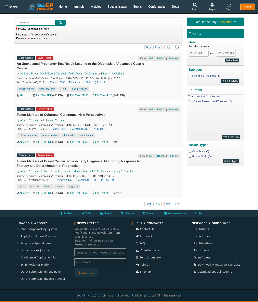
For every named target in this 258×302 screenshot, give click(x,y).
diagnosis (68, 135)
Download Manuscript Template (217, 264)
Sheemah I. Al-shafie (95, 171)
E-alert (229, 6)
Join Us (143, 264)
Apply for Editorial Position (38, 236)
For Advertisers (203, 243)
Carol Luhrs (90, 73)
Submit (247, 6)
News (175, 6)
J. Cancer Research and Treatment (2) (211, 101)
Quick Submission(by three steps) (43, 279)
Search (195, 6)
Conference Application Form (40, 257)
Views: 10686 (57, 82)
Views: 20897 (64, 179)
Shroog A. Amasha (122, 171)
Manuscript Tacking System (39, 229)
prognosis (73, 186)
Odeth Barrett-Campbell (53, 73)
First (148, 47)
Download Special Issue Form (215, 271)
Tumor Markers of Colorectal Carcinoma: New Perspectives (61, 114)
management (86, 135)
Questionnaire (147, 250)
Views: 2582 (59, 128)
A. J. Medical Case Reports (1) (207, 96)
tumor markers (47, 88)
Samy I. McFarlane (113, 73)
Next (169, 47)
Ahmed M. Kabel (29, 120)
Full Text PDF (44, 95)
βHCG (63, 88)
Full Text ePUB (103, 95)
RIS (151, 58)
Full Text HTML (79, 95)
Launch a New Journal (35, 250)
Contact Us (145, 229)
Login (212, 6)
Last (177, 47)
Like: (99, 82)
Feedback (144, 236)
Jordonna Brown (29, 73)
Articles (96, 6)
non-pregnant (79, 88)
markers (34, 186)
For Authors (201, 229)
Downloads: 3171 (80, 128)
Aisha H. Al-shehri (51, 171)
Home (63, 6)
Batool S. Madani (72, 171)
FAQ (140, 243)
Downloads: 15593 (86, 179)
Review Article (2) (201, 156)
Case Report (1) (200, 151)
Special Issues (117, 6)
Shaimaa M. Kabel (55, 120)
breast (47, 186)
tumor (22, 186)
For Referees (202, 236)
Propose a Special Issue (36, 243)
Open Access (202, 257)
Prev (157, 47)
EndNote (173, 58)
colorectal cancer (28, 135)
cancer (59, 186)
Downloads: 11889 (79, 82)
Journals (78, 6)
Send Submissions (150, 257)
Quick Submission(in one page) (41, 271)
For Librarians (203, 250)
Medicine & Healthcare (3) (206, 75)
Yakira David (75, 73)
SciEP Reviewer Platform (36, 264)
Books (137, 6)
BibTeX (161, 58)
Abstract (24, 95)
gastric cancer (26, 88)
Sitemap (143, 271)
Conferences (156, 6)
